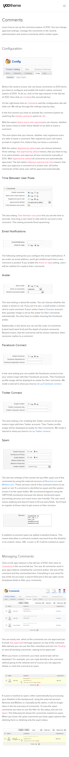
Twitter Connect (12, 392)
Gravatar (50, 309)
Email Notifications (14, 231)
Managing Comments (18, 556)
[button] (64, 6)
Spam (5, 440)
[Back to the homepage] (12, 6)
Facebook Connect (14, 345)
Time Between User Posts (18, 178)
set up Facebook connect (49, 384)
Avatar (6, 275)
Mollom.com (8, 484)
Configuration (12, 49)
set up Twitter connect (39, 431)
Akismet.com (51, 481)
